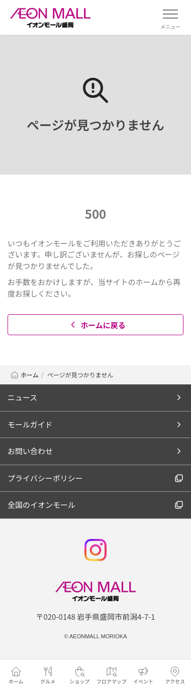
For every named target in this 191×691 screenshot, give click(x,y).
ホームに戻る (97, 325)
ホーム (24, 374)
